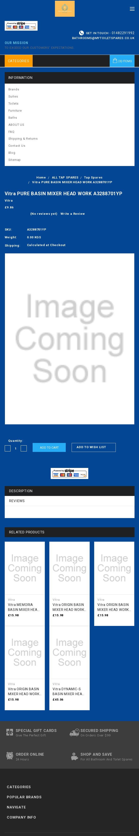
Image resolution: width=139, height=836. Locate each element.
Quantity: (15, 440)
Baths (12, 117)
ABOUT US (16, 124)
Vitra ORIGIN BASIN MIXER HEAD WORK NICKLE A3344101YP (113, 607)
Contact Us (16, 145)
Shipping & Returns (23, 138)
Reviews (17, 501)
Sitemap (14, 160)
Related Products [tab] (27, 532)
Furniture (15, 110)
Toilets (13, 103)
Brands (13, 89)
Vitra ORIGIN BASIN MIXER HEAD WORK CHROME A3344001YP (23, 692)
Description (21, 491)
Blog (11, 152)
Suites (13, 96)
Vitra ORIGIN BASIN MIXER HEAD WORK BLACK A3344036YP (69, 607)
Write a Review (73, 213)
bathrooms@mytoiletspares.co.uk (103, 38)
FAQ (11, 132)
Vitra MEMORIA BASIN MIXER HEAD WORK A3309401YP (24, 607)
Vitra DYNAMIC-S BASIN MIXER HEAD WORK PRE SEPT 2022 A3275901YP (69, 692)
